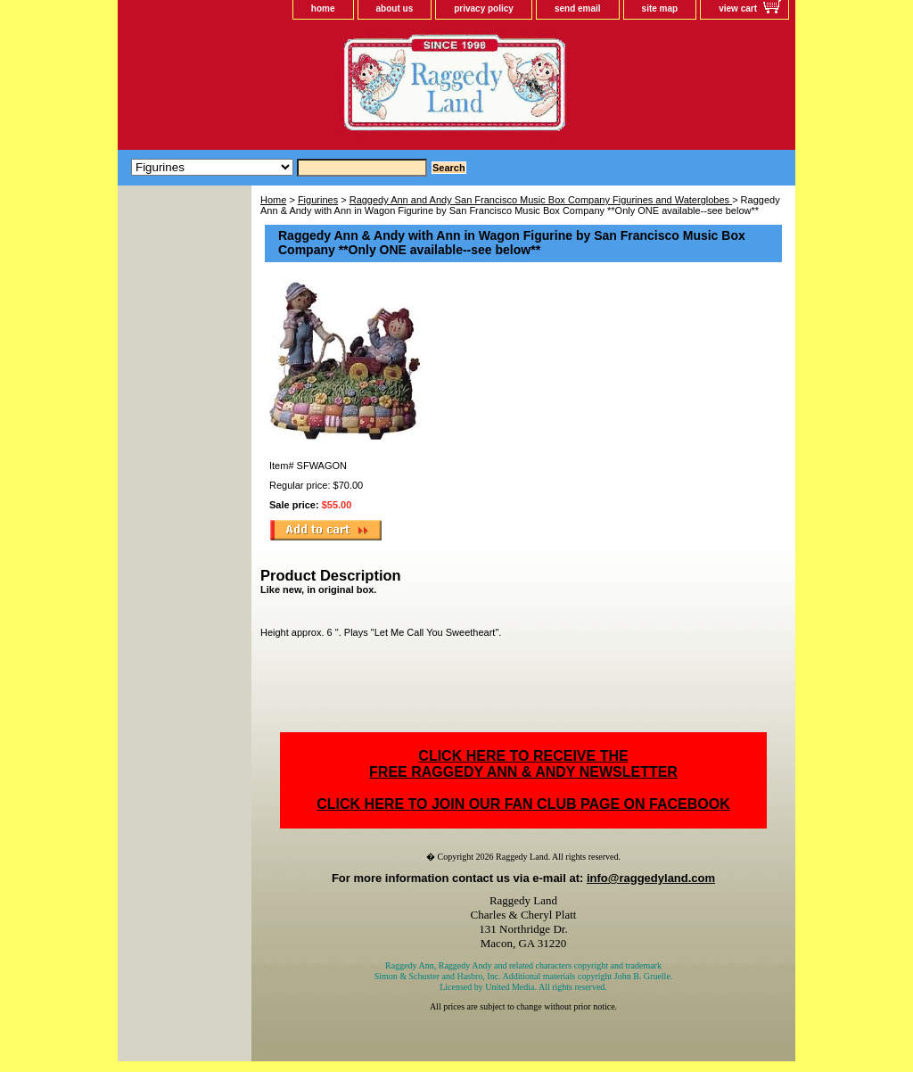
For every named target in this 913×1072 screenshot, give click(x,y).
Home (273, 199)
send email (578, 8)
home (323, 8)
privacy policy (484, 8)
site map (660, 8)
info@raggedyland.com (651, 878)
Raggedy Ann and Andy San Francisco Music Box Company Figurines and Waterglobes (541, 199)
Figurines (318, 199)
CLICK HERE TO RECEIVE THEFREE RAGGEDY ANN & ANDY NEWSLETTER (523, 763)
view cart (738, 8)
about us (395, 8)
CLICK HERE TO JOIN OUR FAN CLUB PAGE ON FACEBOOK (523, 804)
